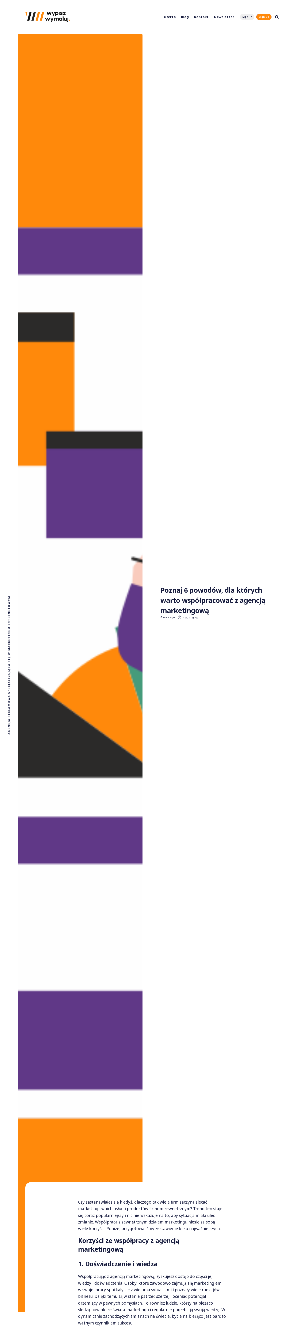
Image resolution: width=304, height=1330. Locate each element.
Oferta (170, 17)
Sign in (247, 17)
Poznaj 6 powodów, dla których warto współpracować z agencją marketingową (212, 600)
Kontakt (201, 17)
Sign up (264, 17)
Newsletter (224, 17)
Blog (185, 17)
